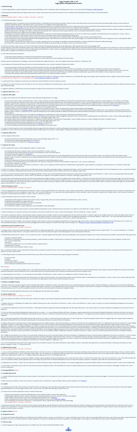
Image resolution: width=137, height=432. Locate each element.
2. (1, 15)
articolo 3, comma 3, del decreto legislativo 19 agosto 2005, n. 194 (96, 222)
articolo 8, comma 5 (60, 399)
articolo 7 (116, 105)
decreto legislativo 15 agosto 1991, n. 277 (16, 27)
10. (1, 294)
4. (1, 94)
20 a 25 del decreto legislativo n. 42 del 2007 (47, 78)
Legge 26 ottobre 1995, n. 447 (68, 1)
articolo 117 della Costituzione (95, 9)
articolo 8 (41, 123)
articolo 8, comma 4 (28, 110)
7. (1, 186)
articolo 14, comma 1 (34, 142)
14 (1, 384)
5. (1, 132)
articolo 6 (54, 397)
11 (1, 347)
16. (1, 414)
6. (1, 145)
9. (1, 282)
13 (1, 373)
